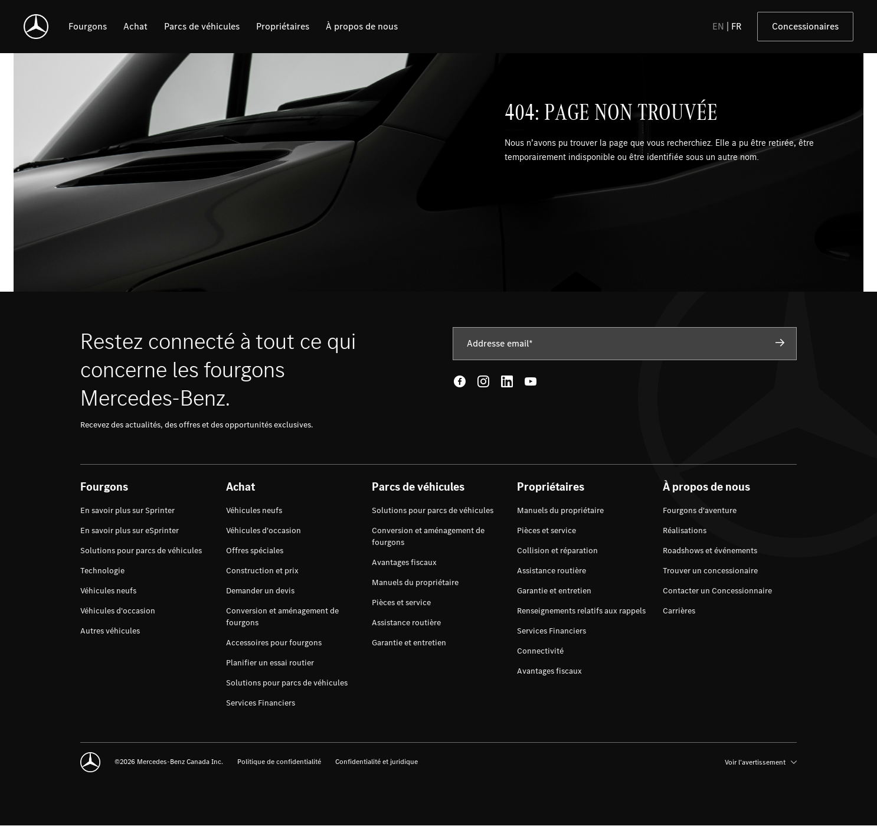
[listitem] (88, 27)
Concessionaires (805, 26)
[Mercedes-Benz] (36, 26)
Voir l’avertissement (761, 762)
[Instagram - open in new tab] (483, 381)
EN (718, 26)
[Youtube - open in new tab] (530, 381)
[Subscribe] (780, 343)
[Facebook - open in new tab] (460, 381)
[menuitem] (127, 511)
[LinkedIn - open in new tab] (507, 381)
